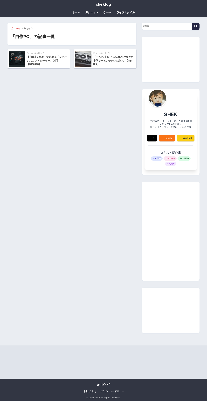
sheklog (103, 4)
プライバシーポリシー (112, 391)
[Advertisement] (171, 59)
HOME (103, 385)
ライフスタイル (126, 12)
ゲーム (107, 12)
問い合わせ (90, 391)
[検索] (196, 26)
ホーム (76, 12)
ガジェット (91, 12)
